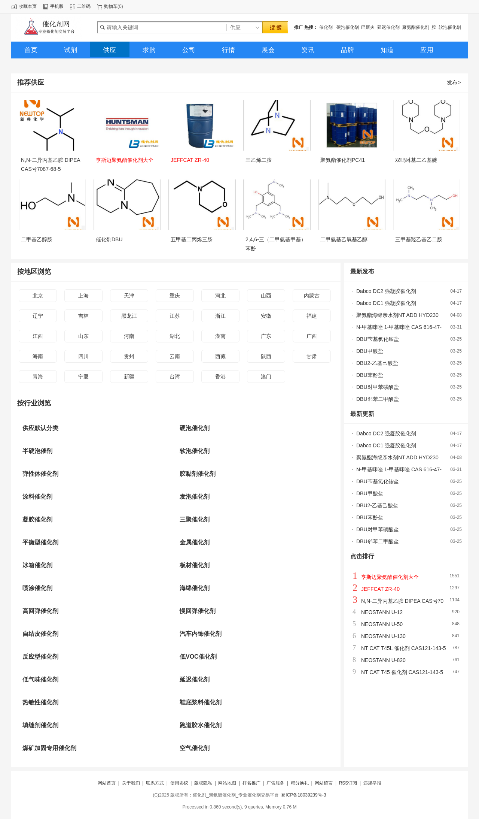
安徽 (266, 316)
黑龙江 (129, 316)
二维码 (84, 6)
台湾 (175, 377)
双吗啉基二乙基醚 (416, 160)
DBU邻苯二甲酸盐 (377, 399)
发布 (454, 82)
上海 (83, 296)
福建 (311, 316)
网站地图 (227, 783)
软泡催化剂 (450, 27)
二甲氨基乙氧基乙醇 (343, 239)
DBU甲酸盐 (369, 351)
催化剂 (326, 27)
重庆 (175, 296)
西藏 (220, 356)
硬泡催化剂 (347, 27)
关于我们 (131, 783)
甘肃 (311, 356)
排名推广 (251, 783)
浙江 (220, 316)
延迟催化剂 (388, 27)
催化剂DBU (109, 239)
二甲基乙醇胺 (36, 239)
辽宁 (38, 316)
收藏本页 (28, 6)
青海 (38, 377)
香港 (220, 377)
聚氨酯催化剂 (415, 27)
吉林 (83, 316)
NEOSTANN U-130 (383, 636)
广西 (311, 336)
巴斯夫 (368, 27)
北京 (38, 296)
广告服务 (275, 783)
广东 (266, 336)
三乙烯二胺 (258, 160)
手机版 (57, 6)
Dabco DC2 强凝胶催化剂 (386, 291)
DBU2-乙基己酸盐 (377, 363)
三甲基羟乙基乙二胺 (418, 239)
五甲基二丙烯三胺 (192, 239)
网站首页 (107, 783)
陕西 (266, 356)
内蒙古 (312, 296)
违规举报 (372, 783)
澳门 (266, 377)
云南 (175, 356)
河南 (129, 336)
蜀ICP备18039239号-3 (303, 795)
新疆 (129, 377)
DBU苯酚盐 (369, 375)
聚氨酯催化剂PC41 (342, 160)
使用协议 (179, 783)
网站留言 (324, 783)
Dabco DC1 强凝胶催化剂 (386, 303)
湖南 (220, 336)
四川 (83, 356)
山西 (266, 296)
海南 (38, 356)
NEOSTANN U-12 (382, 612)
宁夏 (83, 377)
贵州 (129, 356)
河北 (220, 296)
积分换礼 (300, 783)
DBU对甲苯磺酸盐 (377, 387)
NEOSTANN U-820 (383, 660)
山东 (83, 336)
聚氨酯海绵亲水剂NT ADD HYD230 (397, 315)
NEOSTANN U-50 (382, 624)
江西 (38, 336)
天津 (129, 296)
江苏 (175, 316)
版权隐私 (203, 783)
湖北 (175, 336)
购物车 (111, 6)
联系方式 (155, 783)
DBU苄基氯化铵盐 (377, 339)
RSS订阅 (348, 783)
